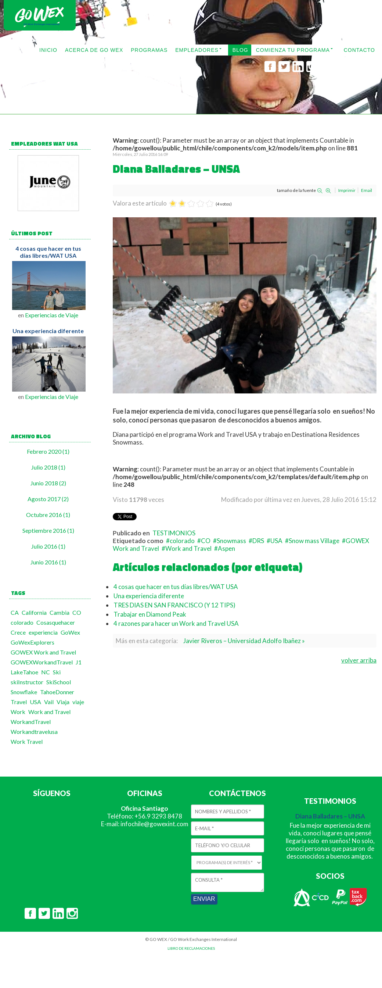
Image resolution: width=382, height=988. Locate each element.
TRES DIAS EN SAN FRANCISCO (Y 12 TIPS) (174, 605)
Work (18, 711)
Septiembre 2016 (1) (48, 530)
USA (35, 701)
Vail (49, 701)
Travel (19, 701)
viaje (78, 701)
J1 (79, 662)
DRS (258, 541)
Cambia (59, 612)
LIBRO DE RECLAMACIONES (191, 948)
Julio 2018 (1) (48, 467)
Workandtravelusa (34, 731)
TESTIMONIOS (173, 533)
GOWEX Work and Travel (43, 652)
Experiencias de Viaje (51, 314)
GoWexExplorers (32, 642)
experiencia (43, 632)
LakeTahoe (24, 671)
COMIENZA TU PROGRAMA (293, 50)
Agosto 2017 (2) (48, 498)
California (34, 612)
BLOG (240, 50)
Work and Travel (49, 711)
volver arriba (358, 660)
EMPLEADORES (197, 50)
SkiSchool (58, 681)
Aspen (226, 548)
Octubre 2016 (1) (48, 514)
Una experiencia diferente (48, 330)
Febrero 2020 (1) (48, 451)
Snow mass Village (314, 541)
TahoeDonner (57, 691)
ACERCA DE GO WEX (94, 50)
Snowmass (231, 541)
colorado (22, 622)
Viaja (63, 701)
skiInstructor (27, 681)
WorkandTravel (31, 721)
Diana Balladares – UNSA (330, 816)
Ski (57, 671)
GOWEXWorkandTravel (42, 662)
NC (45, 671)
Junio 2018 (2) (48, 482)
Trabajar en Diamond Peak (149, 614)
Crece (18, 632)
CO (76, 612)
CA (15, 612)
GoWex (70, 632)
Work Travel (27, 741)
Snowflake (24, 691)
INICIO (48, 50)
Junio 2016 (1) (48, 562)
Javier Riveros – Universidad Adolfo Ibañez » (244, 641)
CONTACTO (359, 50)
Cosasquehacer (55, 622)
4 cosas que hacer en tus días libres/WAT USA (48, 252)
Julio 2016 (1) (48, 546)
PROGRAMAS (149, 50)
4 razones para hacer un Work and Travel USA (176, 623)
